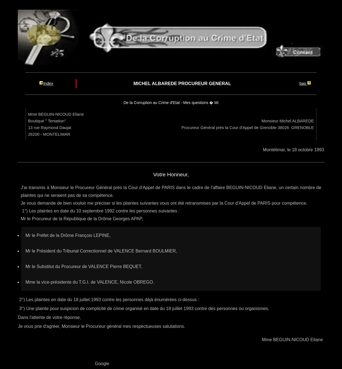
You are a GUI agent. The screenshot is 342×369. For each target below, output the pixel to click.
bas (305, 83)
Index (46, 83)
